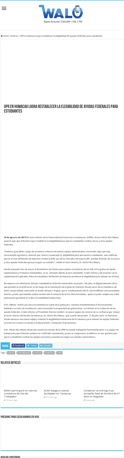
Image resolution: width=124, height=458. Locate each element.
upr (59, 314)
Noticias (14, 36)
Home (5, 36)
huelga (37, 314)
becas (11, 314)
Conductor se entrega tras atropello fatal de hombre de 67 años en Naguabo (102, 355)
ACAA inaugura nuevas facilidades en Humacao (57, 353)
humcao (50, 314)
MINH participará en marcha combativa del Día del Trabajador (20, 355)
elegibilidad (24, 314)
